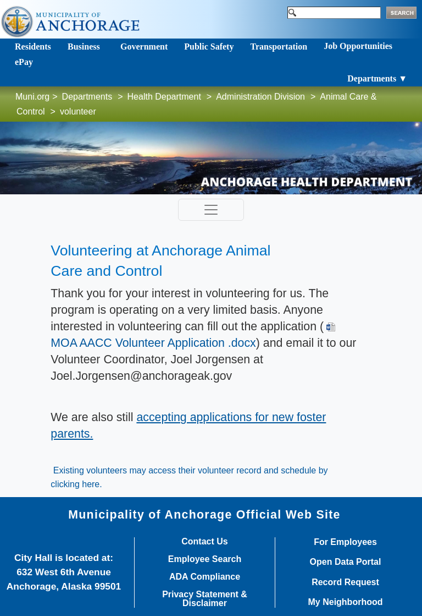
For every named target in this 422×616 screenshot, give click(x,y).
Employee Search (204, 559)
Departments (87, 96)
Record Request (345, 582)
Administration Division (260, 96)
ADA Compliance (204, 577)
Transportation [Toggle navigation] (278, 46)
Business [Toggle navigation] (84, 46)
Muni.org (32, 96)
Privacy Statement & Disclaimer (204, 599)
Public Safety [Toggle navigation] (209, 46)
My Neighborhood (345, 602)
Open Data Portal (345, 562)
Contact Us (204, 541)
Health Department (164, 96)
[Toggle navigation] (211, 210)
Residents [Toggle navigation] (33, 46)
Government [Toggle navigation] (144, 46)
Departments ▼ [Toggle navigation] (377, 78)
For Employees (345, 542)
